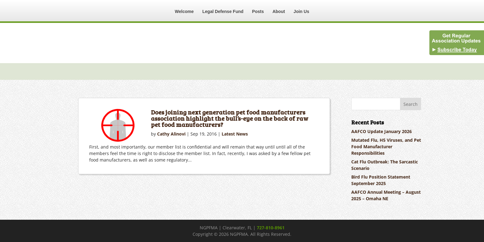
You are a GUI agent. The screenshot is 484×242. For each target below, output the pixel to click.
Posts (258, 11)
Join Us (301, 11)
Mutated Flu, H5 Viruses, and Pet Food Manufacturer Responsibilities (386, 146)
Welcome (184, 11)
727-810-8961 (271, 228)
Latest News (235, 134)
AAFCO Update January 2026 (381, 131)
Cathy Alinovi (171, 134)
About (279, 11)
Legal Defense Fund (223, 11)
